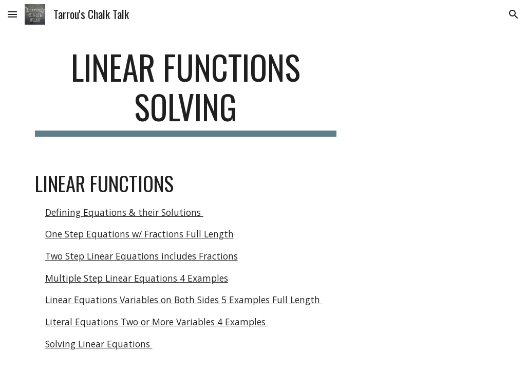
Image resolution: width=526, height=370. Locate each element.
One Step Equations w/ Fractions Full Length (139, 234)
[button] (12, 14)
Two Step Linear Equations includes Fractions (141, 256)
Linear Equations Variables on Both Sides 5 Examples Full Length (184, 299)
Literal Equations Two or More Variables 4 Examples (156, 322)
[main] (186, 92)
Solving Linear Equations (99, 344)
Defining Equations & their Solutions (124, 212)
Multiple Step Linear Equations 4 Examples (136, 278)
